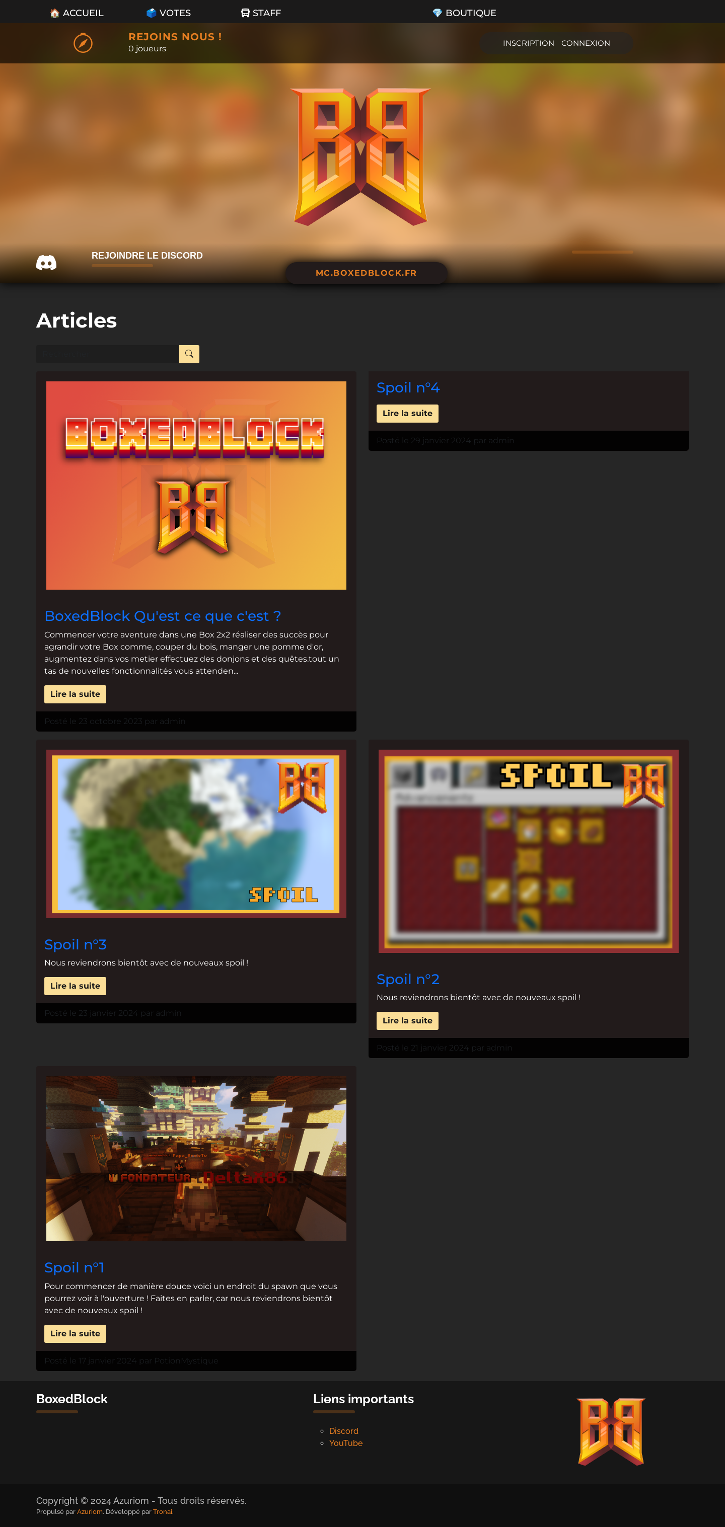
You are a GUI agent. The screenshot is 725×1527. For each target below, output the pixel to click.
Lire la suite (75, 694)
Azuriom (90, 1511)
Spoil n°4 (408, 387)
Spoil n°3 (75, 944)
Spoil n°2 (408, 979)
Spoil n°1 (74, 1267)
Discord (343, 1431)
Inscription (528, 43)
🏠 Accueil (76, 13)
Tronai (162, 1511)
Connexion (585, 43)
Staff (261, 13)
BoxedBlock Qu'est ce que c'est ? (162, 615)
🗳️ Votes (168, 13)
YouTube (345, 1443)
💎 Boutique (464, 13)
